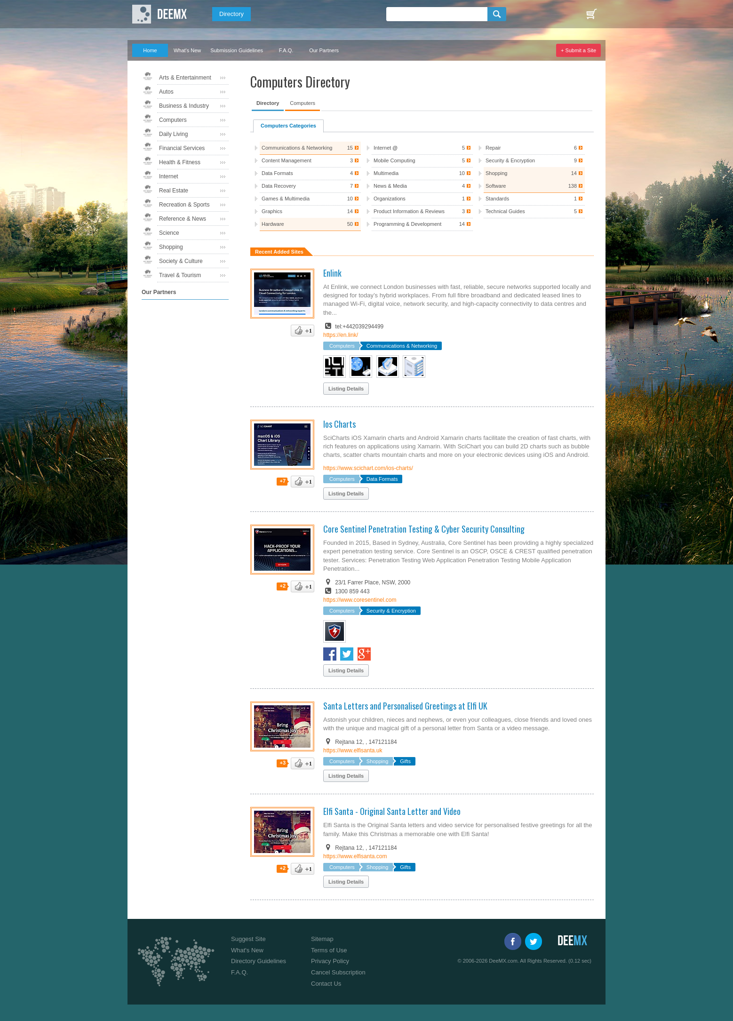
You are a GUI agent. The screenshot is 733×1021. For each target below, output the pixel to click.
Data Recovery (310, 186)
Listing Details (346, 388)
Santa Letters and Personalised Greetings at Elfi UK (405, 706)
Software (534, 186)
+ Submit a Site (578, 50)
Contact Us (326, 983)
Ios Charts (339, 424)
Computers (173, 120)
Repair (534, 148)
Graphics (310, 211)
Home (150, 50)
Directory (231, 13)
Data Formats (310, 173)
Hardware (310, 224)
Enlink (332, 273)
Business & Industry (184, 106)
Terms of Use (329, 950)
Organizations (422, 198)
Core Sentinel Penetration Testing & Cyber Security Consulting (424, 529)
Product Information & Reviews (422, 211)
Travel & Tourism (180, 275)
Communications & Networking (310, 148)
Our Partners (324, 50)
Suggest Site (248, 938)
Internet (168, 176)
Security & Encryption (534, 160)
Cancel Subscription (338, 972)
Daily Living (173, 134)
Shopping (171, 247)
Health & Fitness (179, 162)
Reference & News (182, 218)
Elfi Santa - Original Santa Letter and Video (392, 811)
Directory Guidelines (258, 961)
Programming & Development (422, 224)
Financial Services (182, 148)
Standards (534, 198)
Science (169, 233)
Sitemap (322, 938)
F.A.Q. (286, 50)
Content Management (310, 160)
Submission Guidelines (236, 50)
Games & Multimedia (310, 198)
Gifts (405, 761)
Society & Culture (181, 261)
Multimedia (422, 173)
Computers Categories (288, 125)
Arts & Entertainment (185, 77)
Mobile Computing (422, 160)
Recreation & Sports (184, 204)
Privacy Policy (330, 961)
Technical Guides (534, 211)
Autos (166, 91)
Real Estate (173, 190)
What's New (187, 50)
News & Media (422, 186)
